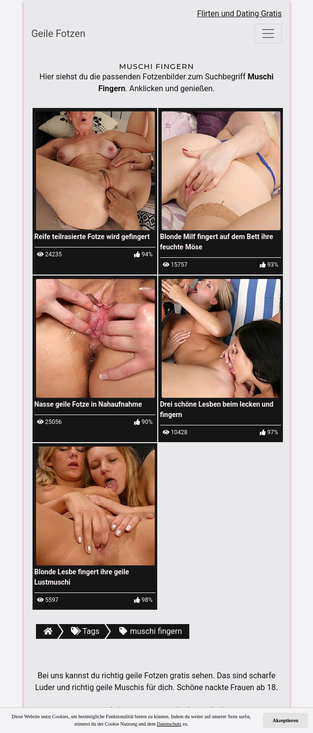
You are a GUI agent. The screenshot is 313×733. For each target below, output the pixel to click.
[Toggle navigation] (268, 33)
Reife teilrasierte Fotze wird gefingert (92, 237)
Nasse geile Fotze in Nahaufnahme (88, 404)
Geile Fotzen (59, 33)
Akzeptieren (285, 720)
